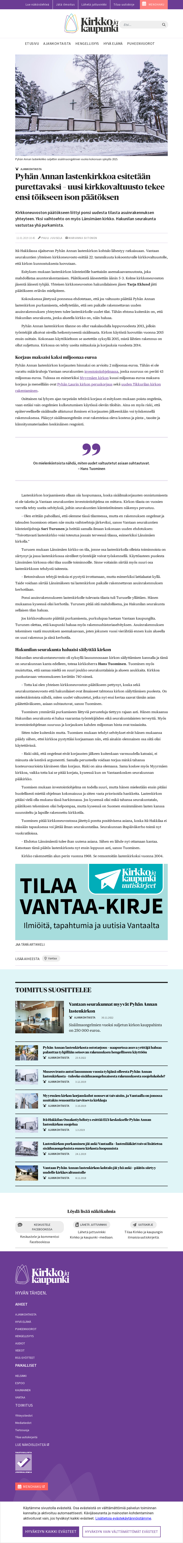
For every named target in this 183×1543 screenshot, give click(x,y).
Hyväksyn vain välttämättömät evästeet (121, 1532)
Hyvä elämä (23, 1322)
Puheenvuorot (25, 1329)
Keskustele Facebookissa (42, 1227)
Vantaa (20, 1397)
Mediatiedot (23, 1423)
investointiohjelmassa (101, 371)
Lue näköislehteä (37, 4)
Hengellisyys (24, 1336)
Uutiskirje (145, 1225)
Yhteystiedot (23, 1415)
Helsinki (21, 1376)
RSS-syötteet (25, 1358)
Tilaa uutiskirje (124, 4)
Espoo (20, 1383)
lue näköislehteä (30, 1444)
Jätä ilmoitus (65, 4)
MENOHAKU (156, 4)
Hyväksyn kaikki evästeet (50, 1532)
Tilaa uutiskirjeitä (26, 1437)
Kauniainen (22, 1390)
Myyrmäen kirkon (94, 378)
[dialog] (91, 1522)
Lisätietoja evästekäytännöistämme (123, 1518)
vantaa (52, 958)
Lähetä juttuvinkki (94, 4)
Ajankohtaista (25, 1314)
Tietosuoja (22, 1430)
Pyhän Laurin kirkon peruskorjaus (84, 384)
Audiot (20, 1343)
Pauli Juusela (51, 238)
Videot (20, 1350)
